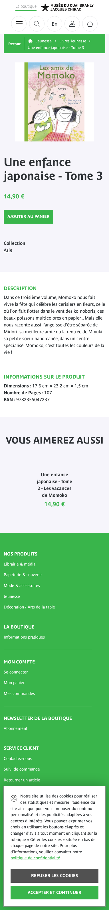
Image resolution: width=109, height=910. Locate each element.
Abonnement (15, 728)
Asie (8, 250)
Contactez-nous (18, 758)
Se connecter (16, 672)
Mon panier (14, 682)
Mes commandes (19, 693)
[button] (48, 564)
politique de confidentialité (35, 858)
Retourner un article (22, 780)
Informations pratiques (24, 637)
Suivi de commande (22, 769)
